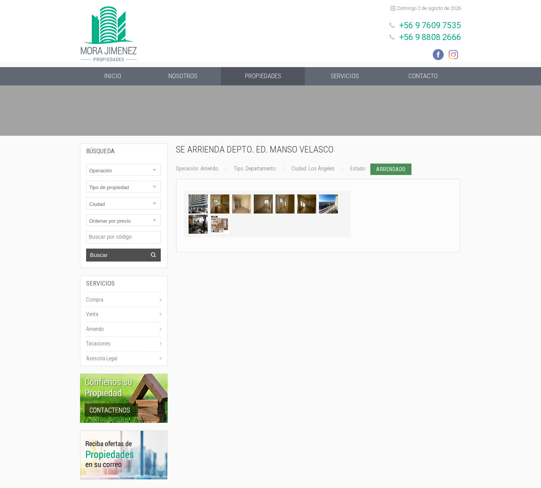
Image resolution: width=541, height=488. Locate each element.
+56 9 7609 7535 (431, 25)
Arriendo (95, 330)
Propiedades (263, 76)
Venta (92, 315)
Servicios (345, 76)
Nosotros (183, 76)
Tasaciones (98, 344)
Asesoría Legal (101, 359)
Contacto (423, 76)
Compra (94, 300)
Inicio (112, 76)
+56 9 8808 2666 (431, 35)
